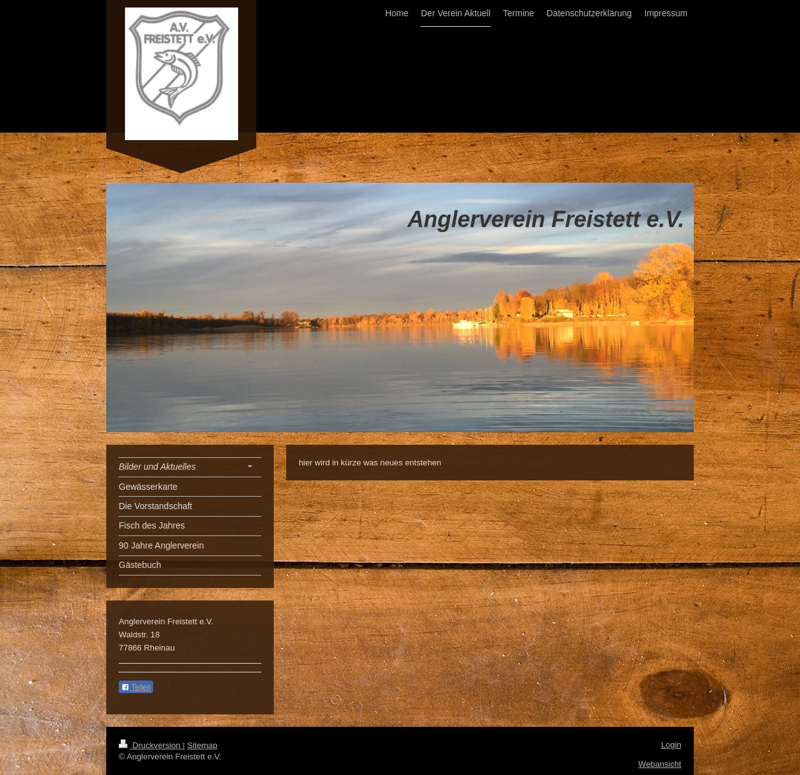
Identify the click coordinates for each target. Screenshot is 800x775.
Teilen (136, 687)
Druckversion (150, 745)
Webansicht (659, 764)
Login (671, 744)
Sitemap (202, 745)
